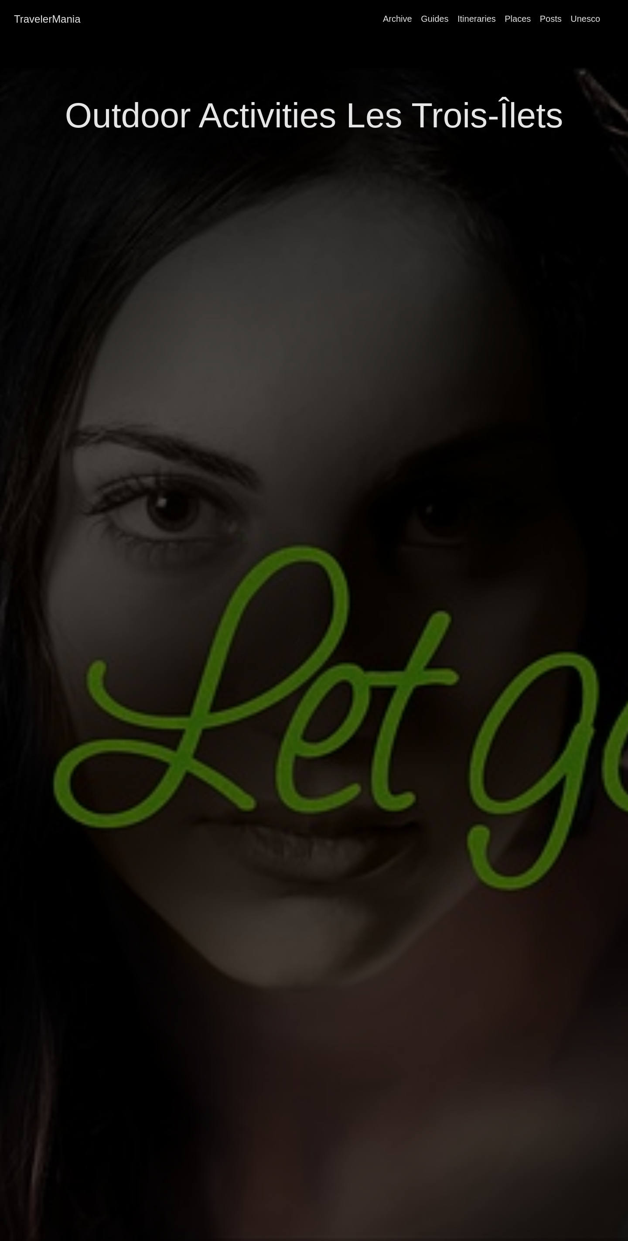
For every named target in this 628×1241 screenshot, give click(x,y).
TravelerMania (47, 19)
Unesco (585, 19)
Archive (397, 19)
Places (518, 19)
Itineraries (476, 19)
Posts (551, 19)
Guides (434, 19)
